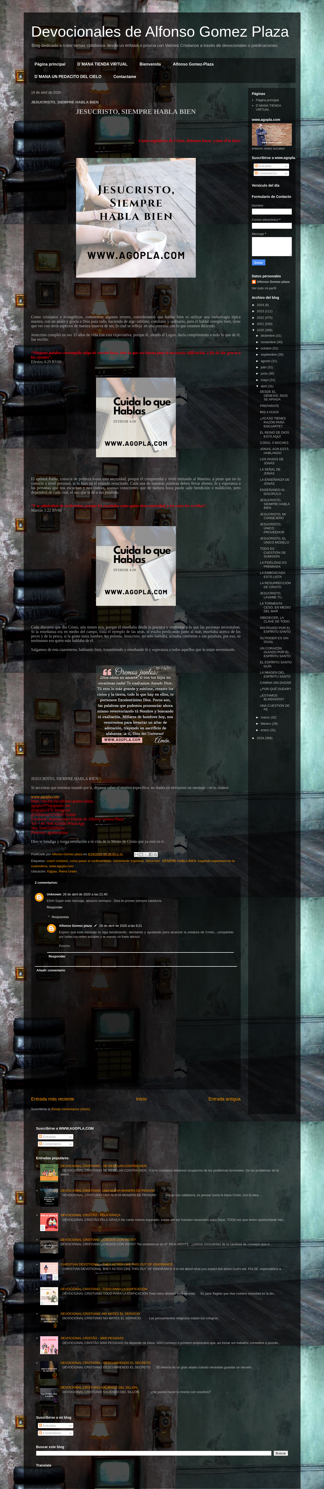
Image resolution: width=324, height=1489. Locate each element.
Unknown (54, 894)
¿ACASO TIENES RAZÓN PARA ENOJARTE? (273, 422)
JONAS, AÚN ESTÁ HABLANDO (274, 451)
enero (265, 730)
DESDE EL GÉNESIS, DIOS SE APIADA (274, 395)
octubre (266, 348)
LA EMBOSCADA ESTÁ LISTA (272, 575)
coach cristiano (57, 861)
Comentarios (266, 173)
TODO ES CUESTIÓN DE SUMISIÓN (273, 552)
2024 (261, 305)
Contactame (124, 77)
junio (264, 373)
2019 (261, 738)
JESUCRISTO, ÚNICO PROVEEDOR (272, 528)
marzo (266, 717)
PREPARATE (269, 406)
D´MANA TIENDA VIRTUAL (102, 64)
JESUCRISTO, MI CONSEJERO (273, 516)
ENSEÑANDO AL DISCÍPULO (272, 492)
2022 (261, 317)
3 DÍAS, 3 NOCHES (274, 443)
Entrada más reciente (52, 1099)
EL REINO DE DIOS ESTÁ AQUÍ (274, 434)
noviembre (269, 342)
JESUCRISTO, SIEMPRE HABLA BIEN (275, 504)
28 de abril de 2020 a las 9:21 (120, 926)
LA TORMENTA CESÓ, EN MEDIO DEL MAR (275, 607)
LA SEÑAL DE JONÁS (270, 471)
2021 (261, 324)
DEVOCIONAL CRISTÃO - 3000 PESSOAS (92, 1338)
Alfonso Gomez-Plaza (193, 64)
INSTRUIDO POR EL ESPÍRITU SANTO (275, 630)
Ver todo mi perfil (264, 288)
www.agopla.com (45, 796)
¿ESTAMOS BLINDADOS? (272, 697)
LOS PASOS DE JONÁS (272, 461)
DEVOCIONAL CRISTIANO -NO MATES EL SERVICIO (100, 1314)
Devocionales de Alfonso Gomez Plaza (160, 31)
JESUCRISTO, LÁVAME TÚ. (271, 595)
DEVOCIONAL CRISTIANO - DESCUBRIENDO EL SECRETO (106, 1363)
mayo (265, 380)
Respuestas (60, 917)
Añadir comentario (50, 970)
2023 (261, 311)
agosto (266, 361)
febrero (266, 723)
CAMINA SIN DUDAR (275, 683)
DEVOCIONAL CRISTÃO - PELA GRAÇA (90, 1215)
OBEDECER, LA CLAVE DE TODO (275, 620)
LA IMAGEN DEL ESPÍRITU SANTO (275, 674)
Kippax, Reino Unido (62, 871)
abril (264, 386)
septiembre (269, 354)
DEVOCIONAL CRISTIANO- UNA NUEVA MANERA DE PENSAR (108, 1190)
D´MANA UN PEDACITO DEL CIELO (68, 77)
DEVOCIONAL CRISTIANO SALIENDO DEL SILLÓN (99, 1387)
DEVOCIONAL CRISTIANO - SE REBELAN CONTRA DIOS (104, 1166)
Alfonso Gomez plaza (75, 926)
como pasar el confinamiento (90, 861)
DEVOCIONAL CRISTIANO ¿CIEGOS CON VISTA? (98, 1240)
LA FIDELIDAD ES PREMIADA (273, 564)
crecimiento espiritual (128, 861)
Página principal (50, 64)
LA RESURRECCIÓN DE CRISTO (275, 585)
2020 (261, 330)
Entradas (263, 166)
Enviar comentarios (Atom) (71, 1109)
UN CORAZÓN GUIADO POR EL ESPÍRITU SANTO (275, 652)
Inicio (141, 1099)
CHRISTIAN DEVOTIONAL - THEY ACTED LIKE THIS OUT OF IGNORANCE (117, 1264)
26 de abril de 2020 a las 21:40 (85, 894)
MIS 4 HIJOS (269, 412)
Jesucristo (152, 861)
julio (264, 367)
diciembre (268, 335)
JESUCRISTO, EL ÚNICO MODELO (274, 540)
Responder (55, 907)
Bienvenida (150, 64)
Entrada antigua (224, 1099)
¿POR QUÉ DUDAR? (275, 689)
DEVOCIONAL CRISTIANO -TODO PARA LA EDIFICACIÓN (104, 1289)
